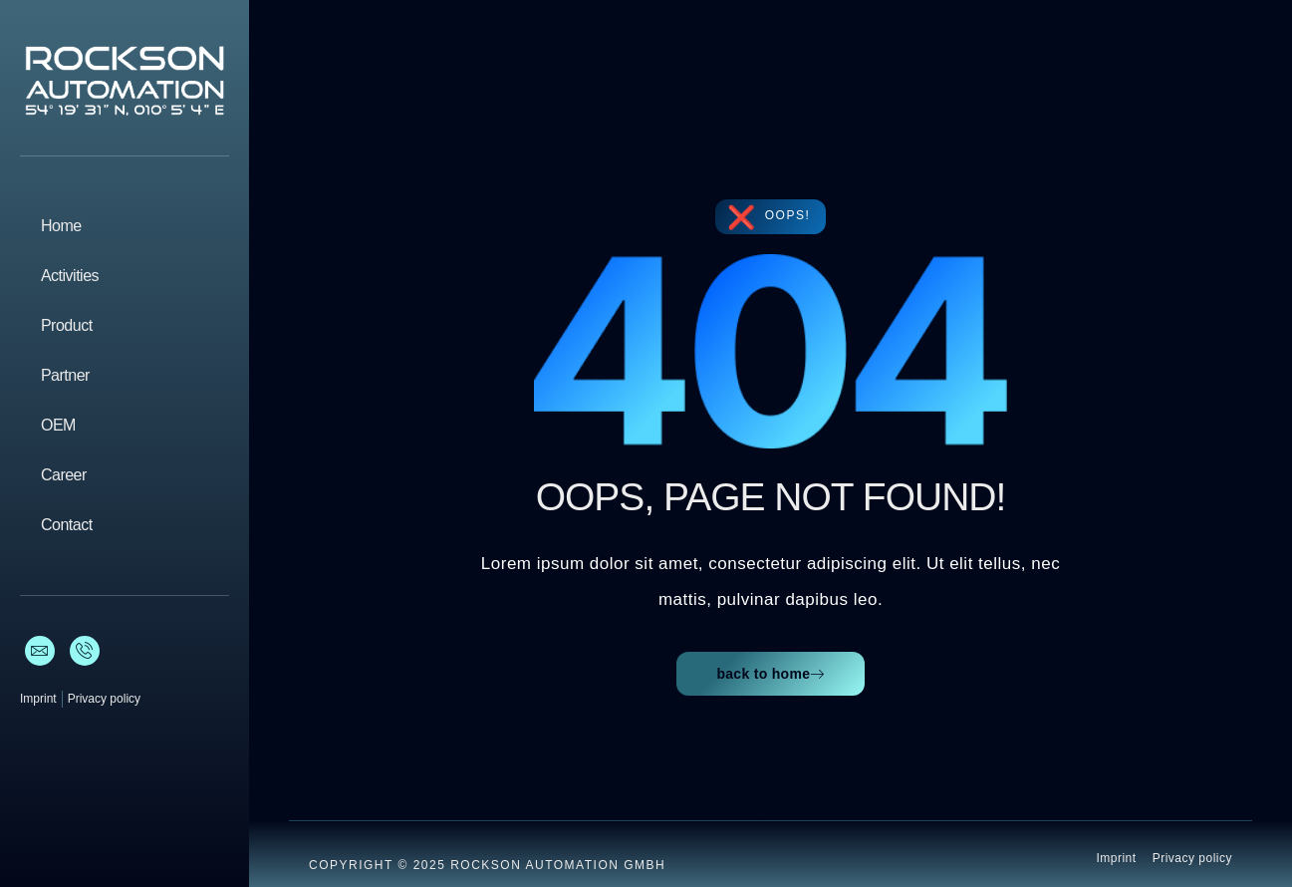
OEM (58, 425)
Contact (67, 524)
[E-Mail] (40, 651)
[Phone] (85, 651)
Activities (70, 275)
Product (67, 325)
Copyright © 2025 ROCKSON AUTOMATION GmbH (487, 865)
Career (64, 474)
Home (61, 225)
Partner (65, 375)
